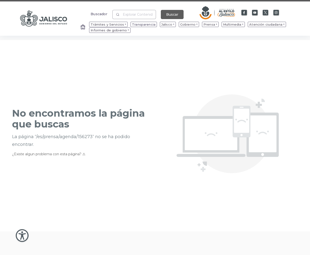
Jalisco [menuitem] (166, 24)
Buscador (99, 14)
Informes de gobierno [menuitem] (109, 30)
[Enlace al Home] (83, 27)
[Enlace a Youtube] (255, 12)
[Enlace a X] (265, 12)
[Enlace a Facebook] (244, 12)
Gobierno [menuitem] (187, 24)
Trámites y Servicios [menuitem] (107, 24)
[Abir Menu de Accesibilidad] (22, 235)
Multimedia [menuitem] (232, 24)
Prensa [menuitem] (209, 24)
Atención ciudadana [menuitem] (265, 24)
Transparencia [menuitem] (143, 24)
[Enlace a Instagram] (276, 12)
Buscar (172, 14)
